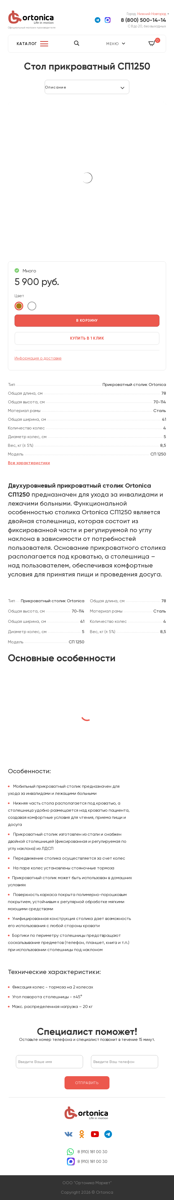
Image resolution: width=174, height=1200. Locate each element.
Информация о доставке (38, 358)
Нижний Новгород (151, 14)
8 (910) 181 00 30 (92, 1151)
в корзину (87, 320)
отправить (87, 1083)
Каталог (27, 43)
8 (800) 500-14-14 (143, 20)
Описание (55, 87)
